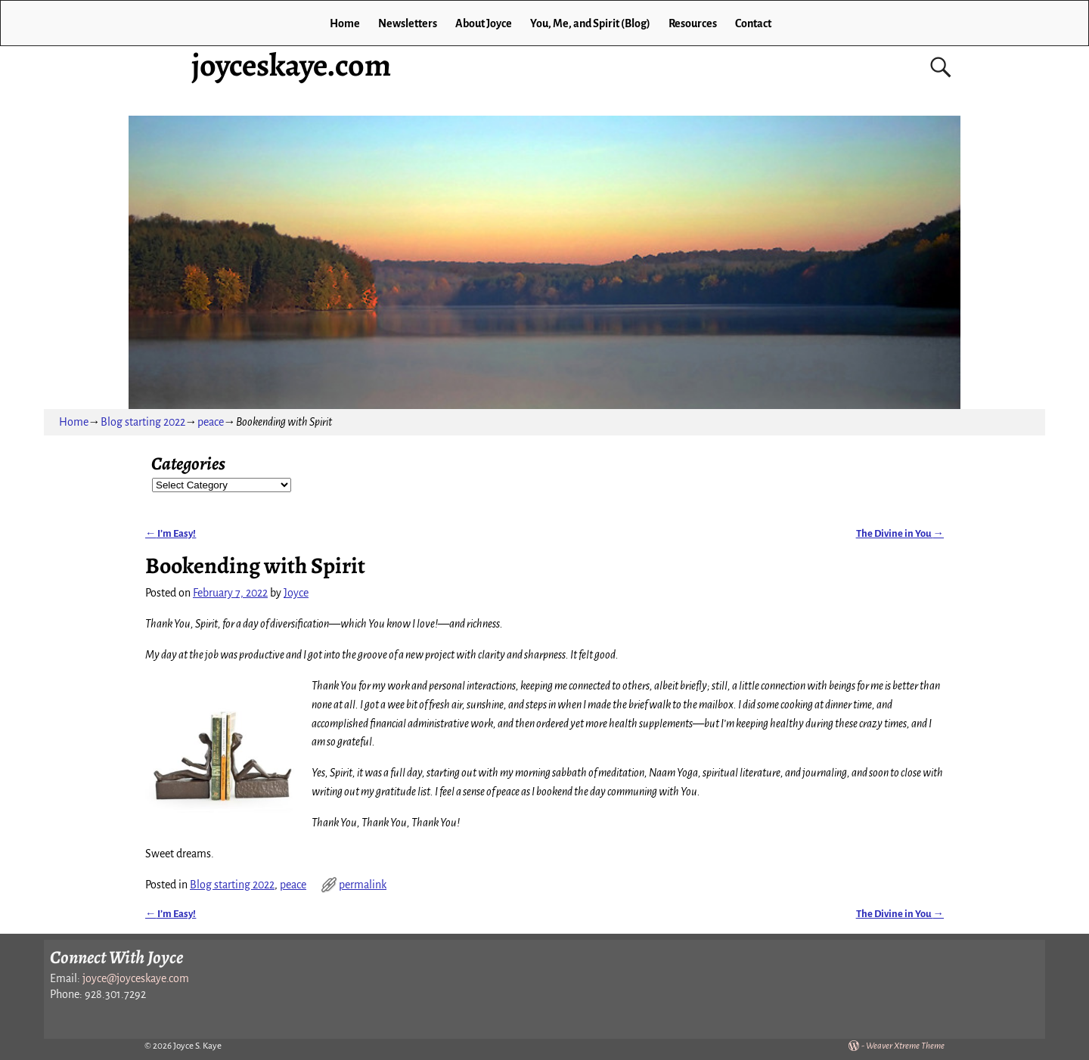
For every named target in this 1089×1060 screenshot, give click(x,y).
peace (210, 422)
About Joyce (483, 23)
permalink (362, 885)
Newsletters (407, 23)
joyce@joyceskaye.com (135, 978)
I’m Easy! (170, 533)
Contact (753, 23)
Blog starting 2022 (143, 422)
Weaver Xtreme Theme (905, 1046)
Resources (693, 23)
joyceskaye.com (291, 64)
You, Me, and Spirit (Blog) (590, 23)
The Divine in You (900, 533)
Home (345, 23)
